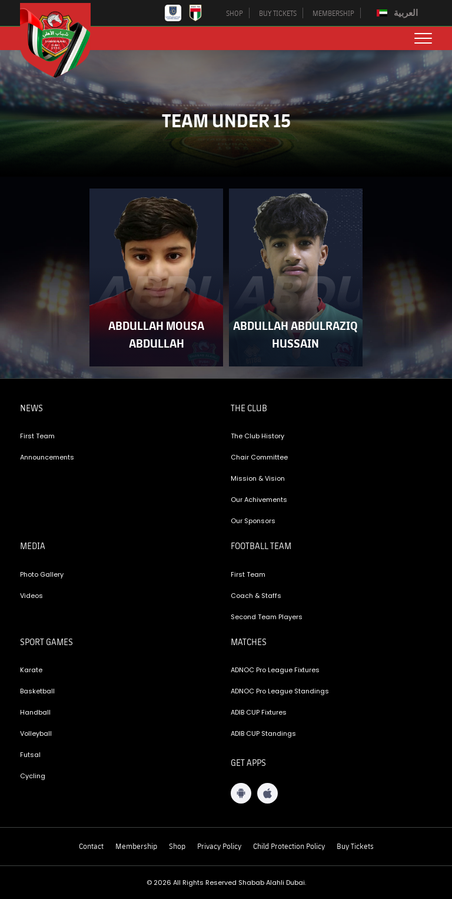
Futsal (30, 754)
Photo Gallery (42, 574)
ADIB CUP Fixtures (259, 712)
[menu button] (423, 38)
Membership (136, 846)
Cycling (32, 776)
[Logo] (64, 40)
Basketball (37, 691)
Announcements (47, 457)
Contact (91, 846)
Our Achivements (259, 499)
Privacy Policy (219, 846)
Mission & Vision (258, 478)
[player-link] (156, 277)
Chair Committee (259, 457)
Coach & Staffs (256, 595)
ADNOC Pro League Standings (280, 691)
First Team (37, 436)
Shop (177, 846)
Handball (35, 712)
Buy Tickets (355, 846)
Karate (31, 670)
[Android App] (241, 793)
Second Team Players (267, 617)
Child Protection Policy (289, 846)
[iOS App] (267, 793)
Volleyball (36, 733)
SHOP (234, 13)
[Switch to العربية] (399, 13)
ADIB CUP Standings (263, 733)
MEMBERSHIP (333, 13)
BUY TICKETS (278, 13)
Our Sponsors (253, 520)
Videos (31, 595)
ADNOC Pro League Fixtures (275, 670)
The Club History (257, 436)
